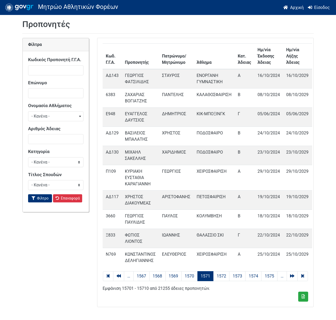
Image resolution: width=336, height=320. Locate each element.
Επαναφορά (70, 198)
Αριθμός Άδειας (44, 128)
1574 (253, 276)
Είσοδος (322, 7)
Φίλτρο (43, 198)
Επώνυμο (37, 82)
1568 (157, 276)
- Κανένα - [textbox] (41, 116)
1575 (269, 276)
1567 (141, 276)
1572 (221, 276)
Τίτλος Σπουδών (45, 174)
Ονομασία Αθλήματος (50, 105)
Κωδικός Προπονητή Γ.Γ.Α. (54, 59)
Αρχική (297, 7)
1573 (237, 276)
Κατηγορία (39, 151)
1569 (173, 276)
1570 (189, 276)
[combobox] (55, 116)
